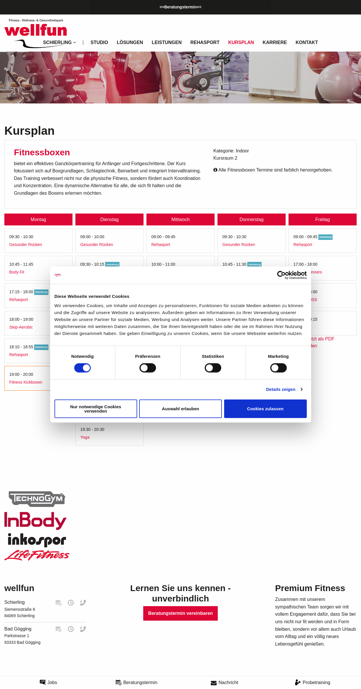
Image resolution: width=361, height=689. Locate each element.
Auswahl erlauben (180, 408)
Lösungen (130, 42)
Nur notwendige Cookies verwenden (95, 408)
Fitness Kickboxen (25, 382)
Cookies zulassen (265, 408)
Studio (99, 42)
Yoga (84, 437)
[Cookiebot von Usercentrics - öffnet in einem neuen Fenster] (281, 275)
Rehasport (204, 42)
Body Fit (16, 272)
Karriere (275, 42)
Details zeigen (280, 389)
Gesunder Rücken (25, 244)
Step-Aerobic (21, 327)
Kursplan (241, 42)
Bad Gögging (17, 628)
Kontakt (306, 42)
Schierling (14, 602)
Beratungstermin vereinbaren (180, 613)
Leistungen (167, 42)
